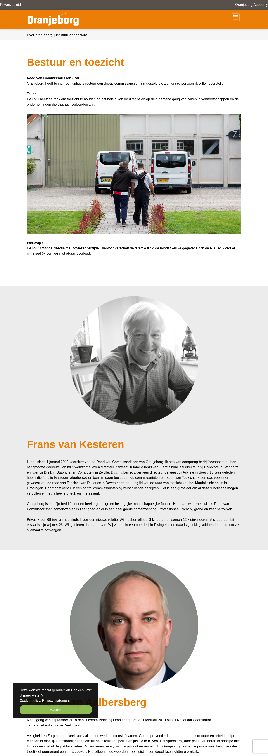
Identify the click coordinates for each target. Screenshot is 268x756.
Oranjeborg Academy (251, 5)
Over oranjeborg (40, 35)
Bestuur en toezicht (71, 35)
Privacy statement (56, 700)
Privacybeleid (10, 5)
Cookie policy (30, 700)
